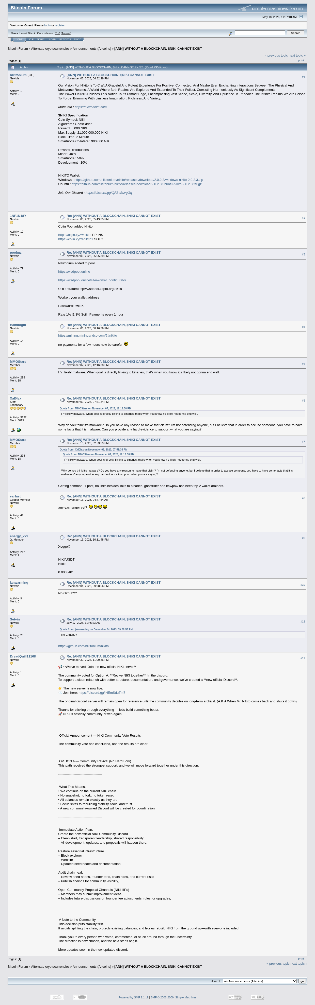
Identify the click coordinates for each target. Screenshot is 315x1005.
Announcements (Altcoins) (92, 48)
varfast (15, 496)
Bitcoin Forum (18, 48)
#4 (303, 326)
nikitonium (18, 75)
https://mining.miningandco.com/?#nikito (87, 335)
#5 (303, 363)
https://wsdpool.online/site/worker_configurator (92, 280)
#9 (303, 538)
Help (31, 39)
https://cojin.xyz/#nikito (74, 235)
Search (41, 39)
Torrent (66, 33)
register (60, 25)
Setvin (15, 619)
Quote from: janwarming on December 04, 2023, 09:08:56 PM (96, 629)
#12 (303, 658)
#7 (303, 441)
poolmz (16, 252)
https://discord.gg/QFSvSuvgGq (109, 193)
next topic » (297, 55)
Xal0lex (15, 398)
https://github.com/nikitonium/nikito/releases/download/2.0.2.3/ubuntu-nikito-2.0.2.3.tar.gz (137, 184)
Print (301, 60)
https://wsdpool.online (74, 271)
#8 (303, 498)
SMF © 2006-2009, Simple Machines (174, 997)
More (77, 39)
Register (65, 39)
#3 (303, 254)
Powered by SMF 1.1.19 (134, 997)
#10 (303, 584)
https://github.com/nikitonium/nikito (83, 646)
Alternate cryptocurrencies (50, 48)
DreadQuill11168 (23, 656)
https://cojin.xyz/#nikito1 (75, 239)
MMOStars (18, 361)
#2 (303, 217)
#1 (303, 76)
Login (52, 39)
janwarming (19, 582)
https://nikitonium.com (91, 107)
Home (19, 39)
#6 (303, 400)
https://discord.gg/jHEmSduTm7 (102, 693)
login (47, 25)
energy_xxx (19, 536)
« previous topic (276, 55)
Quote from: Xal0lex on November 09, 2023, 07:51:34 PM (93, 449)
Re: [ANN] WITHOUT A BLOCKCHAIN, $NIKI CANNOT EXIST (114, 216)
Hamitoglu (18, 325)
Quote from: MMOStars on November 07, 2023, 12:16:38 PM (95, 408)
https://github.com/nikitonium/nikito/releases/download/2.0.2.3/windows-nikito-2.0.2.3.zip (138, 180)
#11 (303, 621)
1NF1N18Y (18, 216)
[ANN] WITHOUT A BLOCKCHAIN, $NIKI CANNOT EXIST (158, 48)
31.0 (57, 33)
